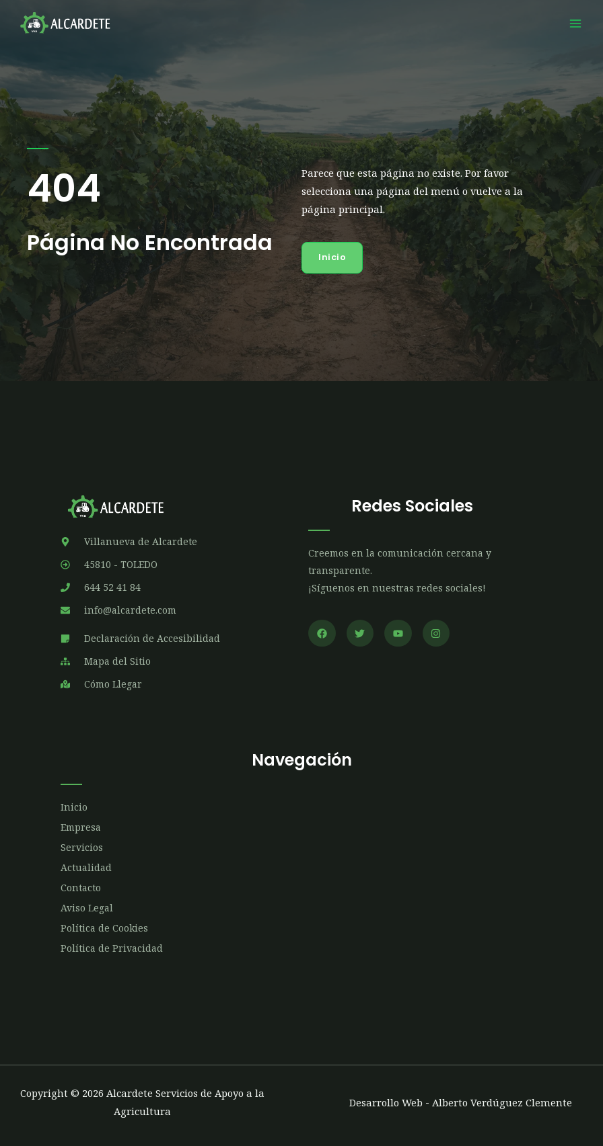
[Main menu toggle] (575, 23)
